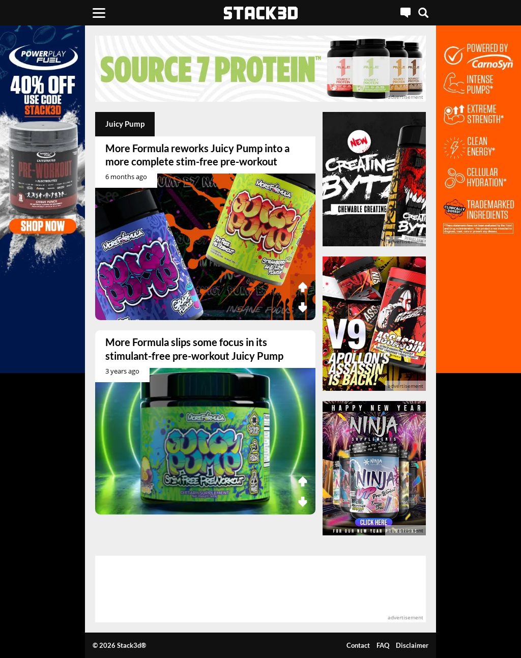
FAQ (383, 645)
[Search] (423, 13)
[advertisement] (260, 69)
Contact (358, 645)
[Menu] (99, 13)
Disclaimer (412, 645)
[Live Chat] (405, 13)
